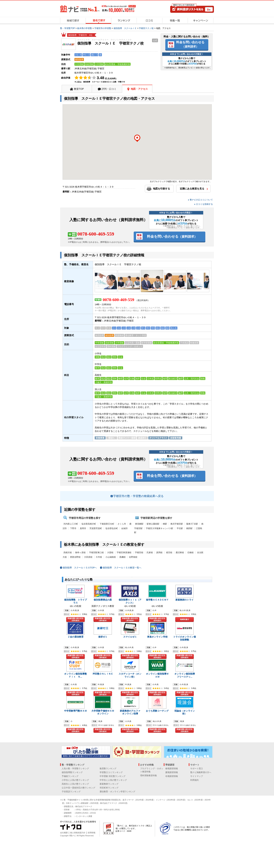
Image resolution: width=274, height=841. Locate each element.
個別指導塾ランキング (72, 772)
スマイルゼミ (130, 636)
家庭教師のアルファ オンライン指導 (131, 712)
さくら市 (122, 524)
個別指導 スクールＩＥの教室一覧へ (122, 567)
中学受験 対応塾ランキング (112, 776)
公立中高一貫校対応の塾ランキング (78, 788)
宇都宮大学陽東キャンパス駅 (159, 528)
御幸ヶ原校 (80, 552)
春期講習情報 (171, 768)
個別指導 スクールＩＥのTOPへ (80, 567)
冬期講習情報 (171, 776)
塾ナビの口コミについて (201, 200)
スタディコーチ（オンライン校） (130, 675)
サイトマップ (196, 776)
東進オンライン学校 (157, 636)
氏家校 (150, 552)
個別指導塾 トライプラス (75, 601)
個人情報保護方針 (77, 833)
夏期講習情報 (171, 772)
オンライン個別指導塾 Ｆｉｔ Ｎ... (76, 675)
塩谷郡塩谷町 (111, 528)
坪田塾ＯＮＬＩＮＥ (103, 673)
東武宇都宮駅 (176, 524)
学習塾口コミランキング (111, 772)
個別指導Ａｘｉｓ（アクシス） (130, 601)
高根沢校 (67, 552)
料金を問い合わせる (190, 44)
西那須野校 (75, 557)
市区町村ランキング (109, 788)
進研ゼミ (102, 636)
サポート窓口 (196, 768)
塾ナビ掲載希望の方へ (200, 772)
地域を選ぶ (184, 619)
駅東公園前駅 (153, 524)
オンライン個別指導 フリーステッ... (185, 675)
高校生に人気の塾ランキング (75, 784)
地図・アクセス (139, 88)
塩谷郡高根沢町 (88, 524)
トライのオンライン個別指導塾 (184, 638)
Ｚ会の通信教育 (76, 636)
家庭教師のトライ (184, 599)
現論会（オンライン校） (184, 712)
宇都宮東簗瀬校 (124, 552)
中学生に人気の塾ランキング (113, 780)
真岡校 (159, 552)
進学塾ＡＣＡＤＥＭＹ (157, 599)
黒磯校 (122, 557)
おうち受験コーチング (157, 711)
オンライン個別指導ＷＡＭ (157, 675)
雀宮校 (169, 552)
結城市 (124, 528)
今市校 (99, 557)
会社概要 (64, 833)
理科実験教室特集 (148, 775)
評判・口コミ (109, 88)
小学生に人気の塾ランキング (75, 780)
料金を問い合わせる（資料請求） (75, 619)
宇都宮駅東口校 (96, 552)
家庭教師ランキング (109, 784)
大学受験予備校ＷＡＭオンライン (102, 712)
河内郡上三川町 (70, 524)
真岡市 (83, 528)
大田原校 (88, 557)
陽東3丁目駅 (192, 524)
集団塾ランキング (108, 768)
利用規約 (194, 780)
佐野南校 (133, 557)
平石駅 (180, 528)
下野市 (73, 528)
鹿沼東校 (180, 552)
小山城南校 (110, 557)
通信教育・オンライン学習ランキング (117, 791)
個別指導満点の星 (103, 599)
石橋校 (190, 552)
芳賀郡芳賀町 (95, 528)
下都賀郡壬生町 (107, 524)
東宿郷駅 (139, 524)
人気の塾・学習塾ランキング (75, 768)
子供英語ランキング (71, 791)
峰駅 (165, 524)
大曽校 (110, 552)
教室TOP (79, 88)
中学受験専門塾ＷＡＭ (75, 711)
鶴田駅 (189, 528)
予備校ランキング (70, 776)
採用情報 (91, 833)
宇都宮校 (139, 552)
